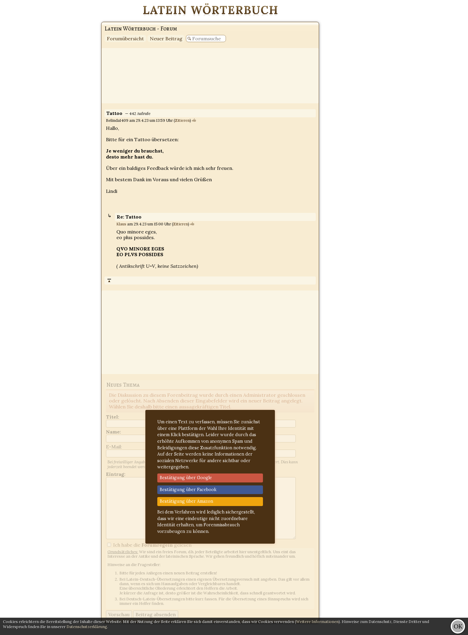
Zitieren (182, 120)
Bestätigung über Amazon (186, 501)
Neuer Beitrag (166, 38)
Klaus (121, 224)
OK (458, 626)
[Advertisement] (444, 89)
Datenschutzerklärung (87, 626)
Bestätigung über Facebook (188, 489)
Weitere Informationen (317, 621)
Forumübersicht (125, 38)
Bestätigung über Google (186, 477)
